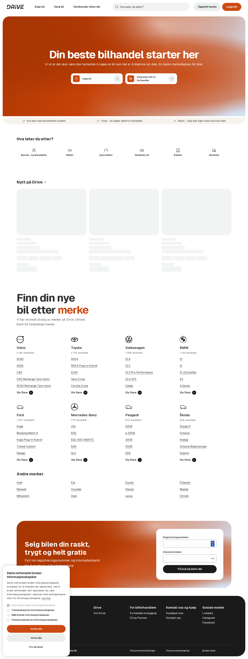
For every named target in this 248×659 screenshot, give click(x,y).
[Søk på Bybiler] (178, 152)
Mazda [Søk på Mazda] (184, 489)
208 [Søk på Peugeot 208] (128, 453)
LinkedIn (207, 613)
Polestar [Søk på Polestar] (185, 482)
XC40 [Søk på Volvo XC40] (20, 359)
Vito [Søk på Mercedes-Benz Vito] (73, 426)
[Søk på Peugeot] (151, 410)
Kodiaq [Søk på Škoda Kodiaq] (184, 439)
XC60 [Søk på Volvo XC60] (20, 365)
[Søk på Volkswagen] (151, 343)
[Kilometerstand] (187, 558)
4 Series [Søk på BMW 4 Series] (185, 385)
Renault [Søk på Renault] (21, 489)
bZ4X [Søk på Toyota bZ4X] (74, 372)
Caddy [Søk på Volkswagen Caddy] (129, 385)
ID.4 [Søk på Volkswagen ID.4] (128, 359)
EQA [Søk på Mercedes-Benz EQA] (74, 446)
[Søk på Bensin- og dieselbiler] (34, 152)
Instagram (208, 617)
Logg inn (231, 6)
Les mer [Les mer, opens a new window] (46, 598)
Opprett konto (207, 6)
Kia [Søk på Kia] (73, 482)
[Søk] (153, 7)
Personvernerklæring (177, 650)
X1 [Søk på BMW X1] (181, 359)
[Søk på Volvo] (42, 343)
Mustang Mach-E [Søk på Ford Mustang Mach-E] (27, 433)
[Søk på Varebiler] (214, 152)
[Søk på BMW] (205, 343)
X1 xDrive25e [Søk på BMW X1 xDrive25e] (188, 372)
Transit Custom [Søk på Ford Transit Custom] (26, 446)
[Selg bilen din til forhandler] (151, 78)
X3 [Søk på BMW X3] (181, 379)
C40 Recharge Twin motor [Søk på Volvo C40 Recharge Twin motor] (33, 379)
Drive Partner (138, 617)
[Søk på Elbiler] (70, 152)
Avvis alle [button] (36, 638)
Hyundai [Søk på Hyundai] (76, 489)
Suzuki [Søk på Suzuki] (129, 482)
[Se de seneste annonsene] (32, 182)
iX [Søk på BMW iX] (181, 365)
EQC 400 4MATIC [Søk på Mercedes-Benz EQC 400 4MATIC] (82, 439)
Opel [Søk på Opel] (74, 496)
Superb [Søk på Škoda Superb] (184, 453)
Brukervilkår (208, 650)
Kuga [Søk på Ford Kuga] (20, 426)
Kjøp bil (40, 6)
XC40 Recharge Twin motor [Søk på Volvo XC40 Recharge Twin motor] (34, 385)
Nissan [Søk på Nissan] (129, 489)
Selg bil (59, 6)
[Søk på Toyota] (97, 343)
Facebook (208, 622)
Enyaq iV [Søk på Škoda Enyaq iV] (185, 426)
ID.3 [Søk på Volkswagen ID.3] (127, 365)
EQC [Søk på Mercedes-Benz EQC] (74, 433)
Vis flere (25, 393)
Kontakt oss (173, 617)
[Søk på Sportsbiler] (106, 152)
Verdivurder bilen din (86, 6)
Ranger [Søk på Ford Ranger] (21, 453)
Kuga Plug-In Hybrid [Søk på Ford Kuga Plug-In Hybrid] (29, 439)
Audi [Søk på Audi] (19, 482)
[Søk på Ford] (42, 410)
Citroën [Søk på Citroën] (184, 496)
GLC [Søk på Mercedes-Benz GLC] (73, 453)
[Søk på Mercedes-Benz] (97, 410)
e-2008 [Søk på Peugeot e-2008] (130, 433)
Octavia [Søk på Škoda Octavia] (184, 433)
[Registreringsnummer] (187, 543)
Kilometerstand (172, 552)
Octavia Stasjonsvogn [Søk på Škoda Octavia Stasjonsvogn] (193, 446)
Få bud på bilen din (190, 569)
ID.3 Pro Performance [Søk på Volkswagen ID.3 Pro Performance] (139, 372)
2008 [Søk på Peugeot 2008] (128, 426)
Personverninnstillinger (142, 650)
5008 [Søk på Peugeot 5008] (128, 446)
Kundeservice (174, 613)
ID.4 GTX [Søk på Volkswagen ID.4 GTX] (130, 379)
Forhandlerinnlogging (143, 613)
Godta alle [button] (36, 629)
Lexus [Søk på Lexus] (129, 496)
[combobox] (151, 7)
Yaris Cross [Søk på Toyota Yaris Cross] (78, 379)
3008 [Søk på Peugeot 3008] (128, 439)
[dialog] (36, 611)
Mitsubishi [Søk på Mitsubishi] (23, 496)
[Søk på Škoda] (205, 410)
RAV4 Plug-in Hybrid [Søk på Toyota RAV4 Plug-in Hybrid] (84, 365)
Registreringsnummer (176, 537)
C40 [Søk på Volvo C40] (19, 372)
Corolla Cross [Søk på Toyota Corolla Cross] (79, 385)
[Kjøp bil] (97, 78)
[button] (36, 647)
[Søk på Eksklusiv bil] (142, 152)
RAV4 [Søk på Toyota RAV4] (74, 359)
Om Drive (100, 613)
